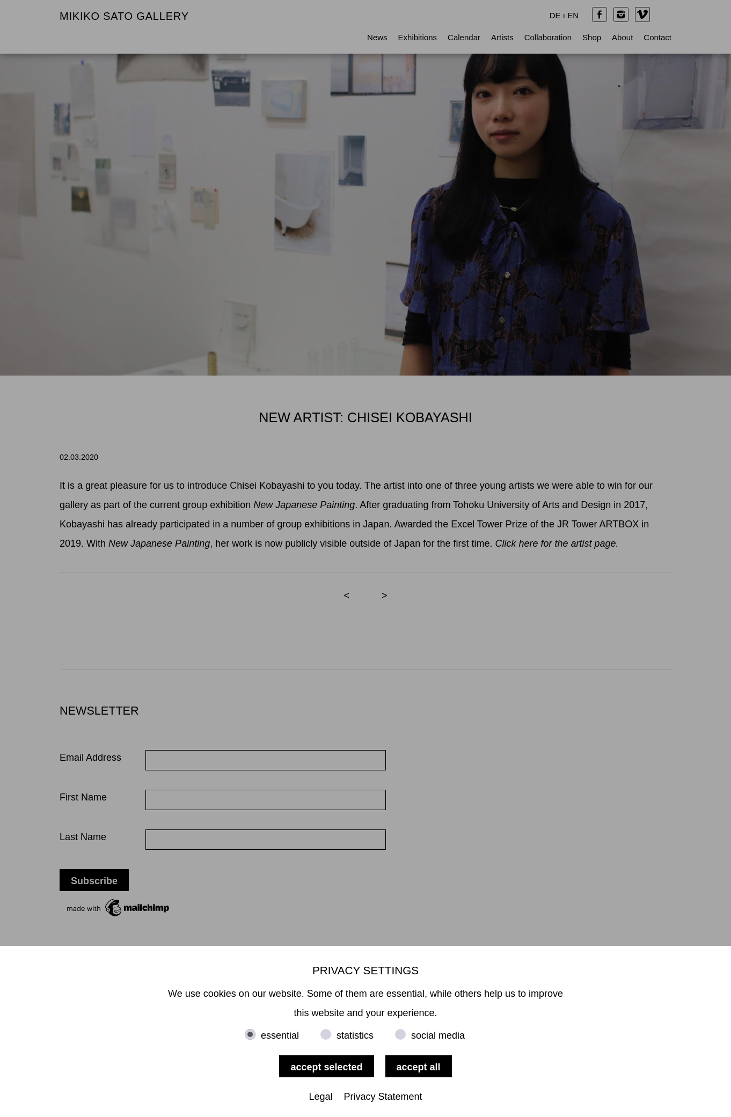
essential (280, 1035)
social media (438, 1035)
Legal (320, 1096)
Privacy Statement (383, 1096)
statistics (355, 1035)
